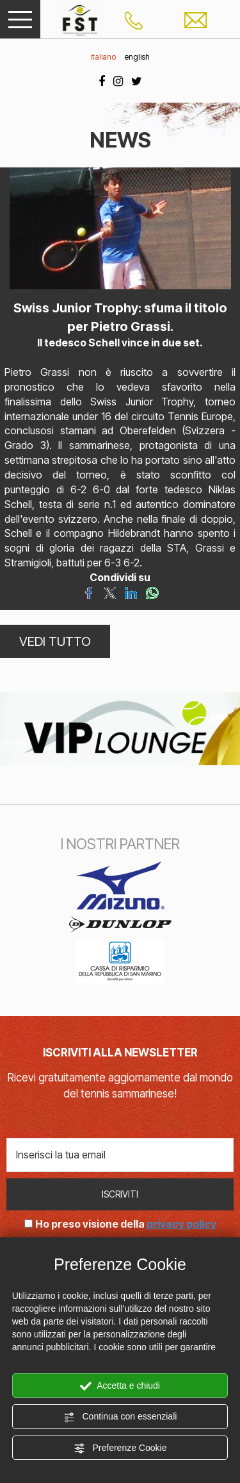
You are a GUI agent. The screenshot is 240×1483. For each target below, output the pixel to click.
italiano (103, 57)
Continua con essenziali (120, 1417)
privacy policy (181, 1223)
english (137, 57)
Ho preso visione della (125, 1223)
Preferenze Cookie (120, 1448)
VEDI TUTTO (55, 641)
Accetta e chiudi (120, 1386)
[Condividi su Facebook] (88, 592)
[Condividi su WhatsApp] (152, 592)
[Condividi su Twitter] (109, 592)
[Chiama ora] (134, 19)
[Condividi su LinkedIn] (130, 592)
